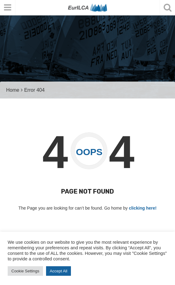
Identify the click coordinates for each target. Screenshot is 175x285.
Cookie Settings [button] (25, 271)
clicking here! (143, 208)
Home (12, 90)
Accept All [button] (58, 271)
